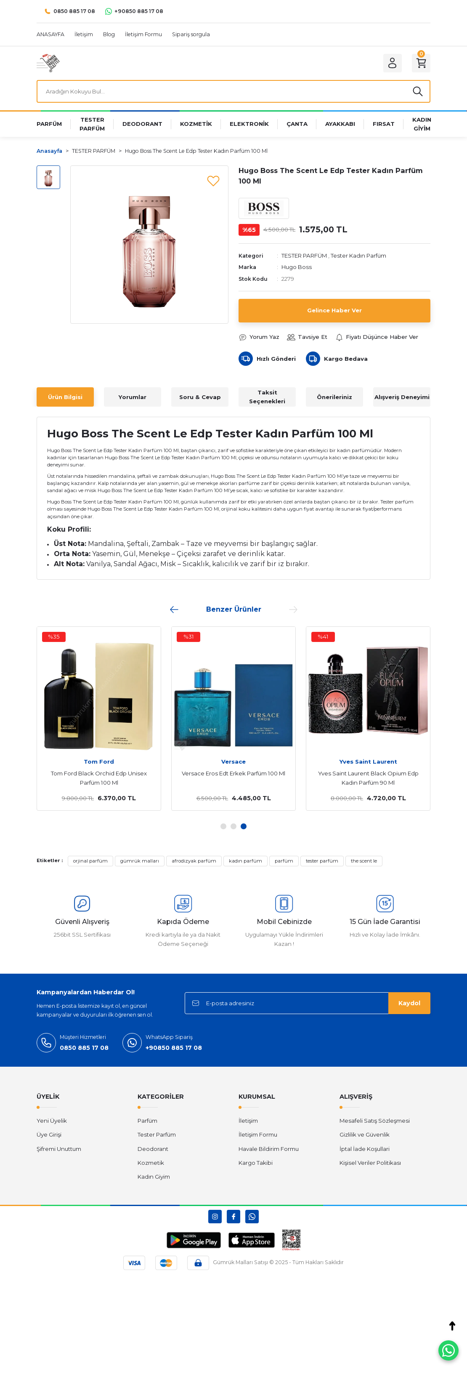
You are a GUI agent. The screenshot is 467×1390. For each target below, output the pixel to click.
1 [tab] (223, 826)
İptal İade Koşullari (365, 1148)
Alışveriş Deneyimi (402, 397)
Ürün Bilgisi (65, 397)
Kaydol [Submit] (409, 1003)
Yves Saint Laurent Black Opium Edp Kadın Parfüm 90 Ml (368, 778)
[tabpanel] (233, 718)
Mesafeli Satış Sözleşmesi (375, 1120)
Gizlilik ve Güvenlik (365, 1134)
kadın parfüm (245, 861)
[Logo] (48, 63)
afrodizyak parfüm (194, 861)
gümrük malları (139, 861)
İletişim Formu (258, 1134)
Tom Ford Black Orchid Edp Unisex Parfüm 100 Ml (99, 778)
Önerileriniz (334, 397)
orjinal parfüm (90, 861)
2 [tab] (233, 826)
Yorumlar (132, 397)
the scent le (364, 861)
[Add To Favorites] (213, 180)
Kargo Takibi (256, 1162)
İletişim (248, 1120)
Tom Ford (99, 761)
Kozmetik (151, 1162)
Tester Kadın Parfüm (358, 255)
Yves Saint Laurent (368, 761)
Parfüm (147, 1120)
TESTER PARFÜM (304, 255)
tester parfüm (322, 861)
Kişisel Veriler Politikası (370, 1162)
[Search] (233, 91)
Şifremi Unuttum (59, 1148)
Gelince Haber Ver (334, 310)
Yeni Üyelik (52, 1120)
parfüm (284, 861)
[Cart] (421, 63)
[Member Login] (392, 63)
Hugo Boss (296, 267)
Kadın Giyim (154, 1176)
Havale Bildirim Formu (269, 1148)
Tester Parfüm (157, 1134)
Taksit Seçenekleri (267, 397)
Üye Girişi (49, 1134)
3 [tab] (244, 826)
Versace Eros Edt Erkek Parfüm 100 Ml (233, 773)
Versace (233, 761)
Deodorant (153, 1148)
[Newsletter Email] (307, 1003)
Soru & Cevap (200, 397)
